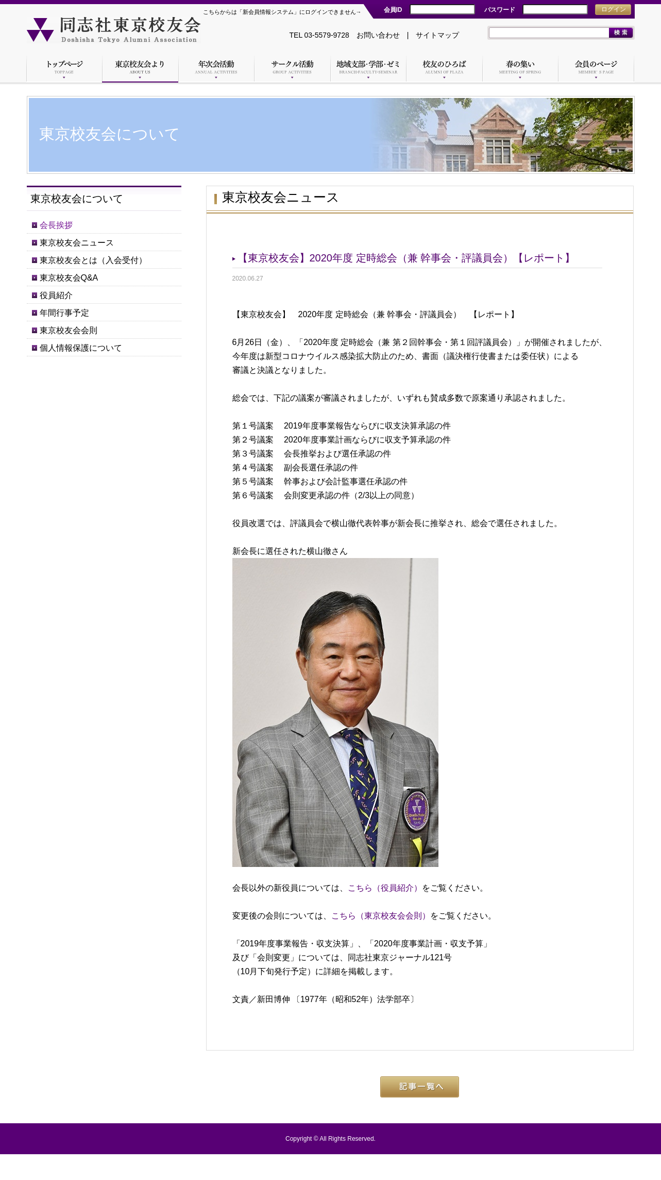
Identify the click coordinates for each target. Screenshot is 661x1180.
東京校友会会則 (68, 330)
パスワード (499, 9)
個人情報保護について (81, 347)
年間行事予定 (64, 312)
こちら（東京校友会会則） (380, 915)
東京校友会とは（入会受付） (93, 260)
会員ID (393, 9)
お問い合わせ (378, 35)
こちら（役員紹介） (385, 887)
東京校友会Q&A (69, 277)
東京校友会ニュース (77, 242)
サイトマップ (437, 35)
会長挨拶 (56, 225)
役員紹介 (56, 295)
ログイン (613, 9)
